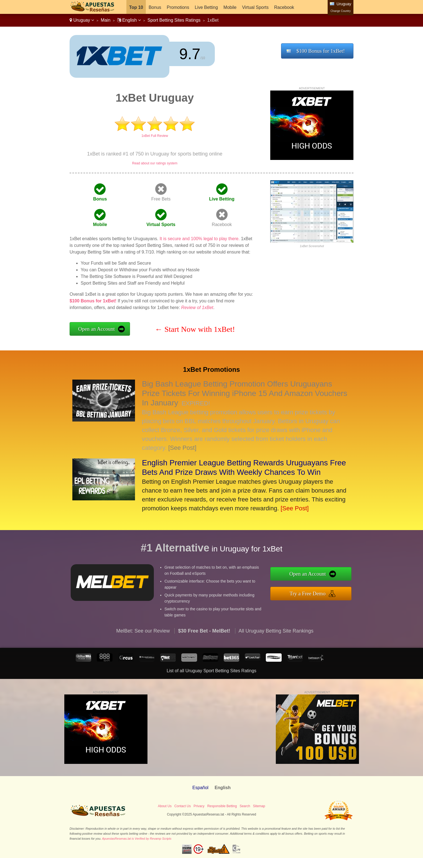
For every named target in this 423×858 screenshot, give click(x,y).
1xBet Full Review (154, 136)
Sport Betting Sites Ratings (173, 20)
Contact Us (182, 806)
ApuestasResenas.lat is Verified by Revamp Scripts (136, 838)
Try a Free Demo (320, 591)
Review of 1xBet (197, 307)
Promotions (178, 7)
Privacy (198, 806)
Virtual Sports (255, 7)
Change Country (340, 10)
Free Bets (160, 199)
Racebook (284, 7)
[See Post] (182, 447)
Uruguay (82, 20)
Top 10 (136, 7)
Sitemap (259, 806)
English (129, 20)
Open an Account (96, 329)
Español (200, 787)
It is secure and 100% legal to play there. (200, 238)
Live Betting (206, 7)
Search (244, 806)
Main (106, 20)
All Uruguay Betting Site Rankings (276, 642)
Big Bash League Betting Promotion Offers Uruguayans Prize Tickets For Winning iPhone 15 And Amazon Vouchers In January (244, 393)
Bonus (155, 7)
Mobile (229, 7)
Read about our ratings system (154, 163)
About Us (165, 806)
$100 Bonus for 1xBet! (320, 51)
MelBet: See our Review (143, 642)
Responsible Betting (222, 806)
